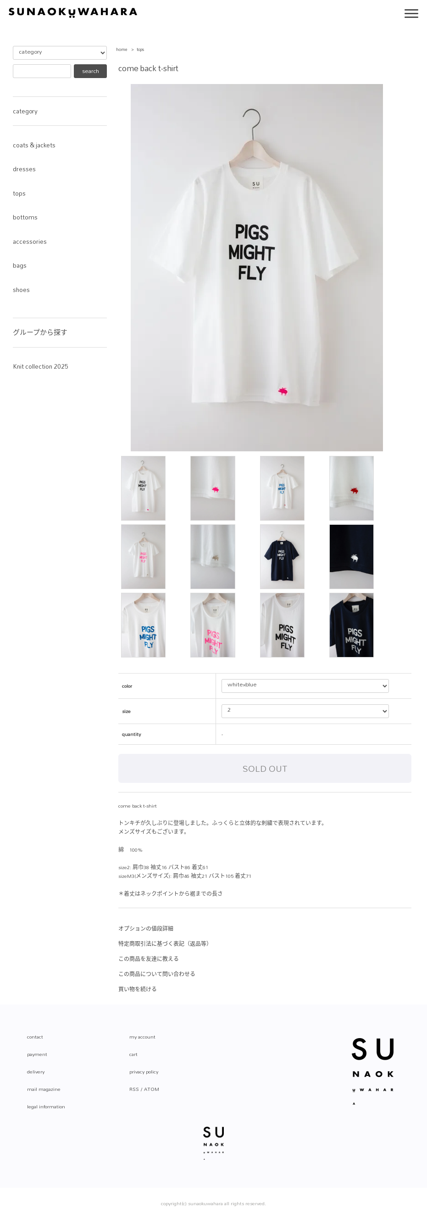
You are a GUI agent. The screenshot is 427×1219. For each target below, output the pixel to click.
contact (35, 1037)
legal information (46, 1106)
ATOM (151, 1089)
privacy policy (143, 1072)
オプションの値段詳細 (145, 929)
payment (37, 1054)
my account (142, 1037)
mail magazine (44, 1089)
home (122, 49)
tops (140, 49)
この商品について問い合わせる (156, 974)
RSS (134, 1089)
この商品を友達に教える (148, 959)
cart (133, 1054)
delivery (35, 1072)
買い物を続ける (137, 989)
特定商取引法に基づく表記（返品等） (165, 944)
